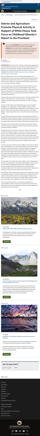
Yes (5, 367)
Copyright (3, 389)
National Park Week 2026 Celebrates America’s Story (17, 228)
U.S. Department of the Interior (20, 11)
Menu (38, 11)
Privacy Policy (4, 396)
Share (34, 19)
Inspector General (5, 413)
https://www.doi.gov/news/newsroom (23, 53)
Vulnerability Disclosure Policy (8, 400)
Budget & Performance (6, 404)
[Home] (2, 11)
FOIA (2, 408)
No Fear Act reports (5, 415)
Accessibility (4, 384)
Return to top (4, 376)
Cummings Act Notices (6, 406)
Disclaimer (3, 391)
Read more (6, 241)
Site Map (3, 398)
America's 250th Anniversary (12, 6)
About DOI (3, 382)
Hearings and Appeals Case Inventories (10, 411)
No (10, 367)
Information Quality (5, 393)
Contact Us (3, 387)
